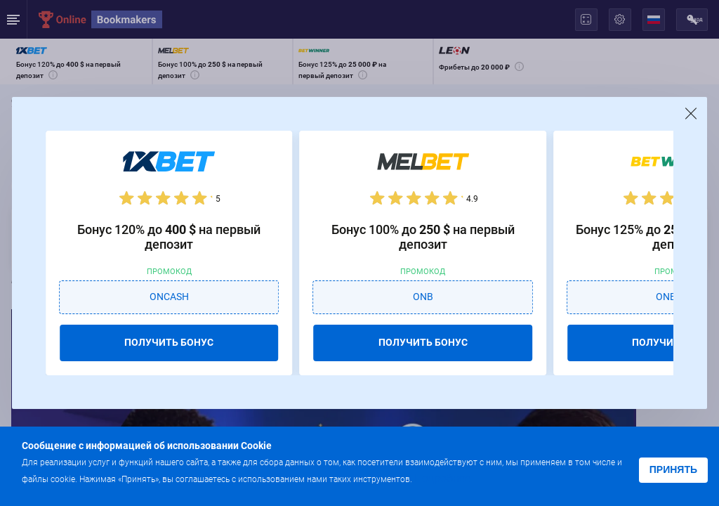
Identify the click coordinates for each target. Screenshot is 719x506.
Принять (673, 469)
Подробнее (442, 478)
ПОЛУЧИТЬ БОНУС (168, 342)
